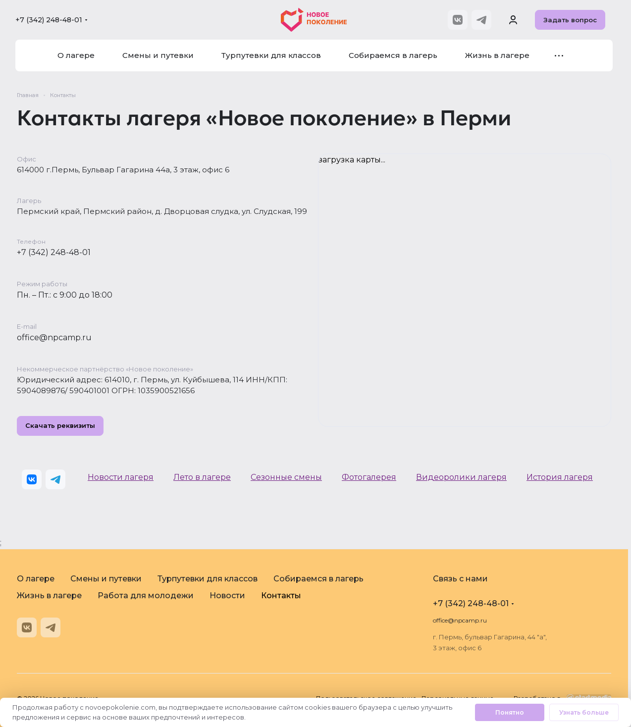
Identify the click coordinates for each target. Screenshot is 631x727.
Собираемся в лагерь (318, 578)
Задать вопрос (570, 20)
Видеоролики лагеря (461, 477)
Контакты (281, 595)
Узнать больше (584, 712)
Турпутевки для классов (208, 578)
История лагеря (559, 477)
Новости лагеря (121, 477)
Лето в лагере (202, 477)
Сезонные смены (286, 477)
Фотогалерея (369, 477)
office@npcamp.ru (54, 337)
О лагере (35, 578)
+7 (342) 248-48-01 (48, 19)
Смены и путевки (106, 578)
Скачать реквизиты (60, 425)
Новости (227, 595)
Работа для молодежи (146, 595)
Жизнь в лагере (49, 595)
